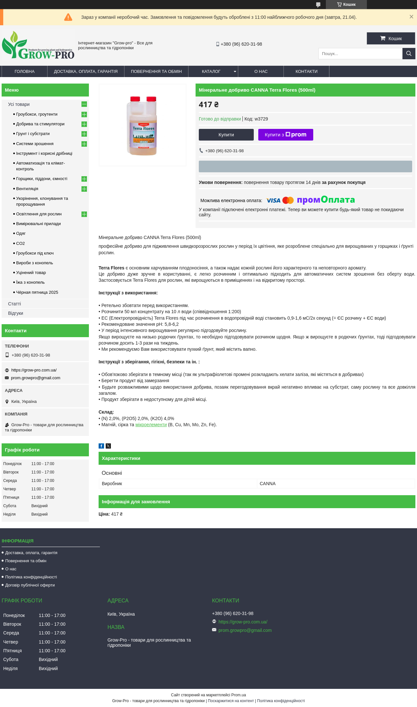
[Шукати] (408, 53)
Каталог (211, 71)
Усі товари (19, 104)
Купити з (285, 135)
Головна (25, 71)
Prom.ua (238, 695)
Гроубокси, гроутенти (37, 114)
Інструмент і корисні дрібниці (44, 153)
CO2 (20, 243)
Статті (14, 303)
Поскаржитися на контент (231, 701)
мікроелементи (151, 424)
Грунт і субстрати (32, 133)
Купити (226, 134)
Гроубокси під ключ (35, 253)
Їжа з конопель (30, 282)
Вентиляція (27, 188)
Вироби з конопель (34, 262)
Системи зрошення (34, 143)
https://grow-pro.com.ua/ (34, 370)
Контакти (306, 71)
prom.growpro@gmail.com (35, 377)
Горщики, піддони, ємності (41, 178)
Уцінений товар (31, 272)
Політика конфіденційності (31, 577)
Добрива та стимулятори (40, 123)
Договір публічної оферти (30, 585)
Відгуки (15, 313)
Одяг (21, 233)
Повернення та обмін (156, 71)
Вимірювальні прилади (38, 223)
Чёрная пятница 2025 (37, 292)
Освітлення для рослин (39, 213)
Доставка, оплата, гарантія (86, 71)
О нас (261, 71)
